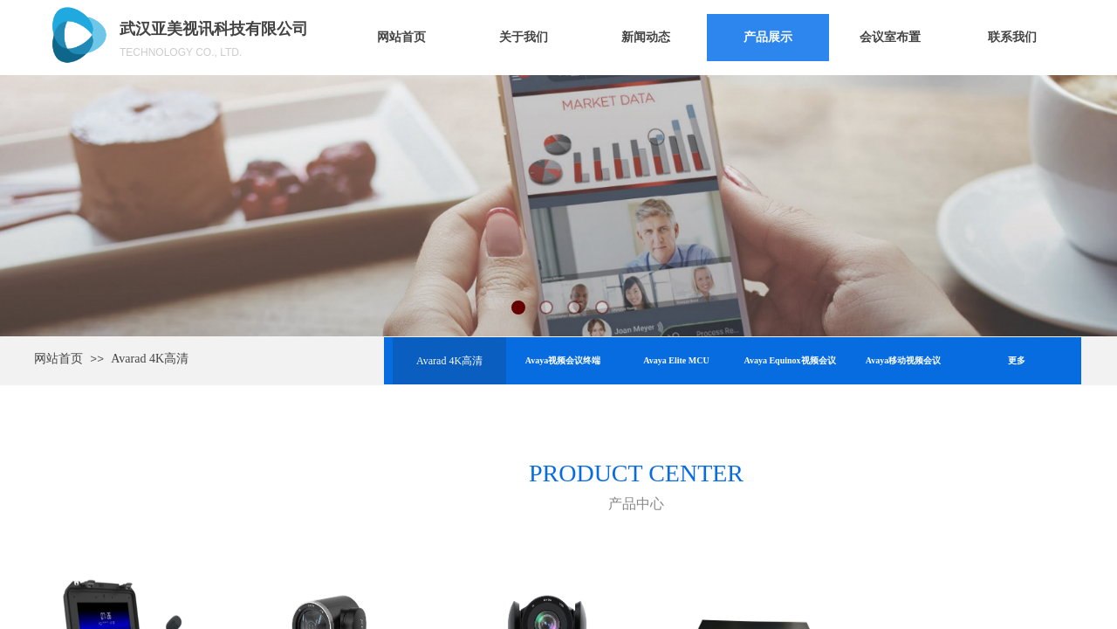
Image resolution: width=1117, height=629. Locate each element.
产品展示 (768, 37)
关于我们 (523, 37)
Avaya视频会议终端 (562, 360)
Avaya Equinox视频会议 (789, 360)
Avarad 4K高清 (149, 358)
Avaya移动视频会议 (903, 360)
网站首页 (401, 37)
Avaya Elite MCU (676, 360)
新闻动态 (645, 37)
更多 (1016, 360)
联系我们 (1012, 37)
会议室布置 (890, 37)
